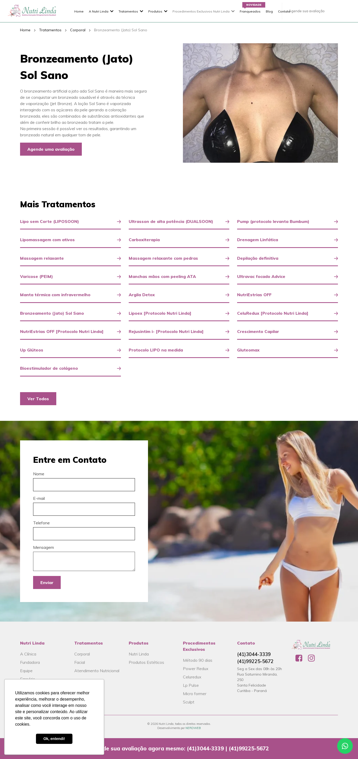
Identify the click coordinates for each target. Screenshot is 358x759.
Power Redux (195, 668)
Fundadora (30, 662)
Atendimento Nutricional (96, 670)
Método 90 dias (197, 660)
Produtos (155, 11)
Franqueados (250, 11)
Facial (79, 662)
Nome (38, 473)
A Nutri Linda (98, 11)
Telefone (41, 522)
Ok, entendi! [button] (54, 739)
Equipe (26, 670)
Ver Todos (38, 398)
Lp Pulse (191, 685)
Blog (269, 11)
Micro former (194, 693)
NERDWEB (193, 728)
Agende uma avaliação (51, 149)
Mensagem (43, 547)
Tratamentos (128, 11)
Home (79, 11)
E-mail (39, 498)
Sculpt (188, 702)
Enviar (46, 582)
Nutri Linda (139, 654)
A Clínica (28, 654)
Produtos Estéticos (146, 662)
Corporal (77, 30)
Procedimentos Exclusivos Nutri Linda (201, 11)
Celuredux (192, 676)
